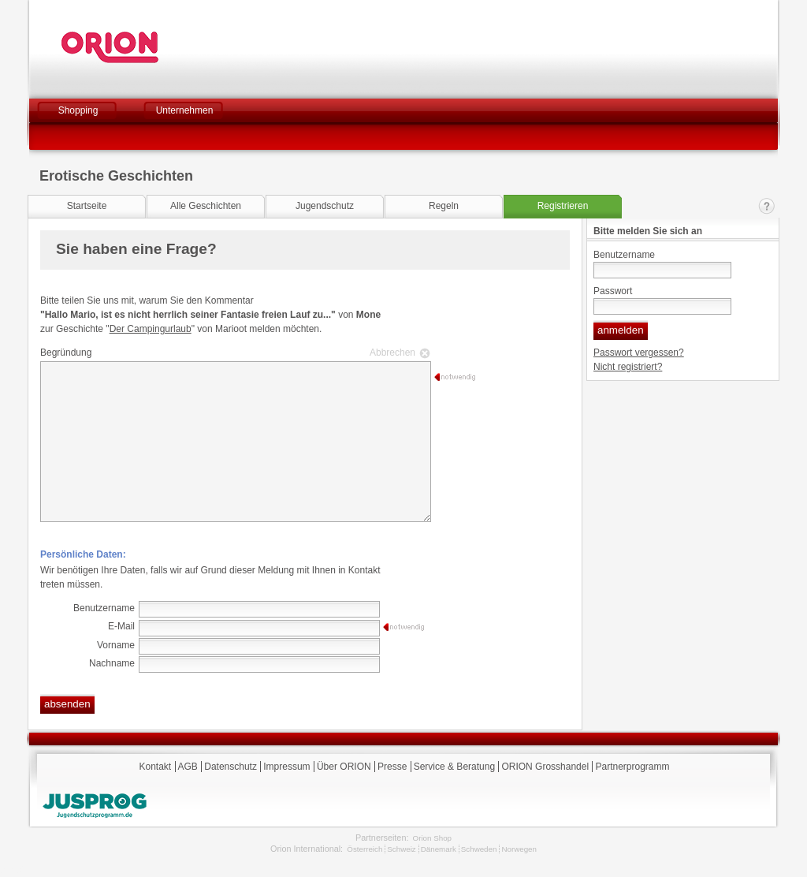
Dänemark (438, 849)
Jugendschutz (325, 205)
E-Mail (121, 626)
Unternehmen (185, 110)
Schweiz (401, 849)
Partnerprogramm (632, 766)
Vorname (116, 645)
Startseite (87, 205)
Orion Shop (432, 838)
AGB (188, 766)
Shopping (78, 110)
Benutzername (624, 254)
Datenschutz (230, 766)
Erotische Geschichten (116, 176)
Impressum (286, 766)
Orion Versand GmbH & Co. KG (152, 47)
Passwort (612, 291)
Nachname (112, 663)
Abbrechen (392, 352)
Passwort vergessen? (638, 352)
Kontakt (767, 206)
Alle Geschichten (205, 205)
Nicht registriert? (627, 366)
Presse (392, 766)
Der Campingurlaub (151, 328)
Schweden (479, 849)
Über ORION (344, 766)
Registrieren (563, 205)
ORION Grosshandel (545, 766)
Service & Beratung (454, 766)
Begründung (233, 352)
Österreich (364, 849)
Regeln (444, 205)
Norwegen (519, 849)
